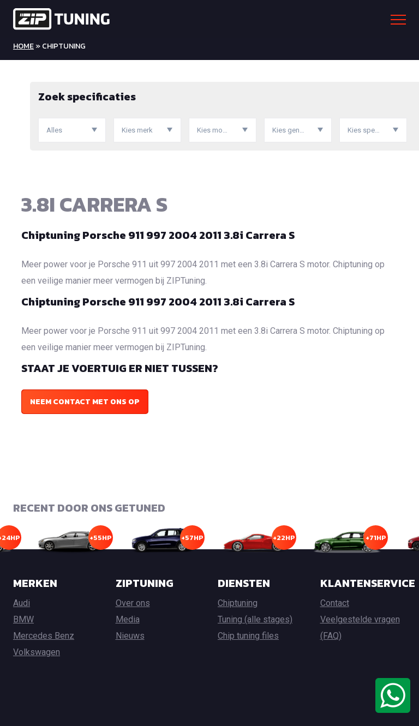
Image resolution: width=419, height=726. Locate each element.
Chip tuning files (248, 636)
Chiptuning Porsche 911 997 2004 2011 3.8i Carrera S (158, 235)
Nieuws (130, 636)
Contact (334, 603)
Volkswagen (36, 652)
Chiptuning (238, 603)
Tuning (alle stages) (255, 619)
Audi (21, 603)
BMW (23, 619)
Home (23, 46)
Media (128, 619)
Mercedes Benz (43, 636)
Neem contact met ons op (85, 401)
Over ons (133, 603)
